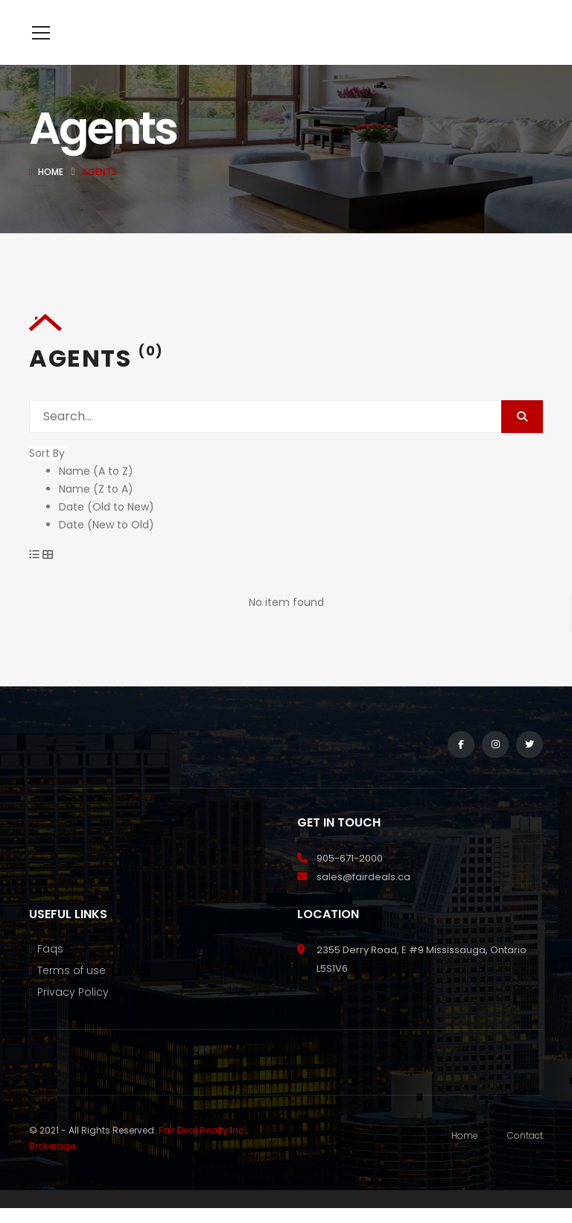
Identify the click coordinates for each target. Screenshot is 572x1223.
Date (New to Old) (106, 547)
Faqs (50, 971)
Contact (525, 1157)
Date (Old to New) (106, 529)
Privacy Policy (73, 1014)
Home (50, 194)
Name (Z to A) (96, 511)
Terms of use (71, 992)
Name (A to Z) (96, 493)
